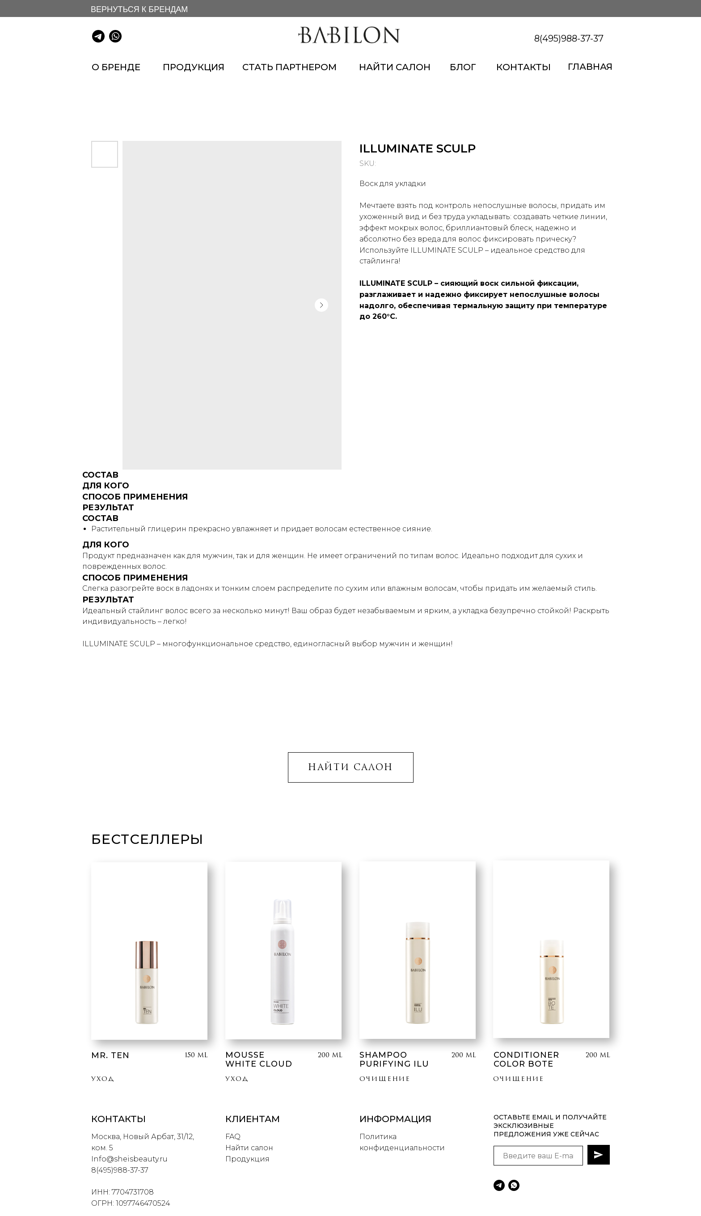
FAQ (233, 1136)
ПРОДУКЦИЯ (193, 67)
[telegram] (499, 1185)
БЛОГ (463, 67)
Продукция (247, 1159)
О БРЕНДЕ (116, 67)
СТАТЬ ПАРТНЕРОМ (289, 67)
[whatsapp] (513, 1185)
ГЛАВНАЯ (590, 66)
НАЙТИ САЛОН (395, 67)
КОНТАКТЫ (523, 67)
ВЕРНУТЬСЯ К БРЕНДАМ (139, 9)
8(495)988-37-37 (569, 38)
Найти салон (249, 1148)
